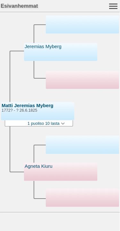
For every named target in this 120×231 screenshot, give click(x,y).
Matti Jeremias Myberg (27, 105)
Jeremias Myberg (43, 46)
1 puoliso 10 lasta (46, 123)
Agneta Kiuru (38, 166)
